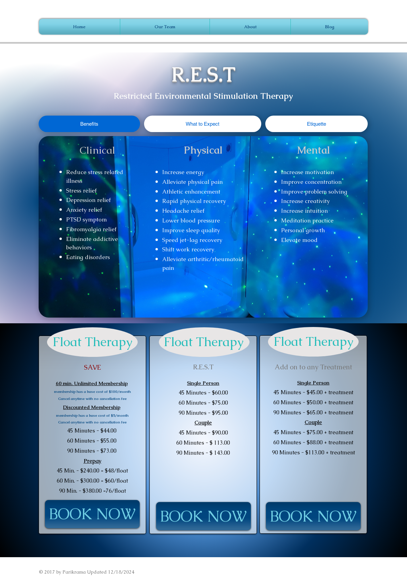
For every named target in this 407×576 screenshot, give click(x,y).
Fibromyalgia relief (91, 229)
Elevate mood (299, 240)
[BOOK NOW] (92, 514)
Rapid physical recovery (194, 201)
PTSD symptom (86, 219)
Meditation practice (307, 220)
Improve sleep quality (191, 230)
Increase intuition (304, 210)
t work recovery (193, 249)
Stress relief (81, 190)
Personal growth (303, 230)
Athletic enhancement (191, 191)
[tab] (89, 124)
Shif (167, 249)
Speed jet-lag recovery (192, 240)
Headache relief (183, 210)
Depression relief (88, 200)
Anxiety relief (84, 209)
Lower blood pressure (191, 220)
